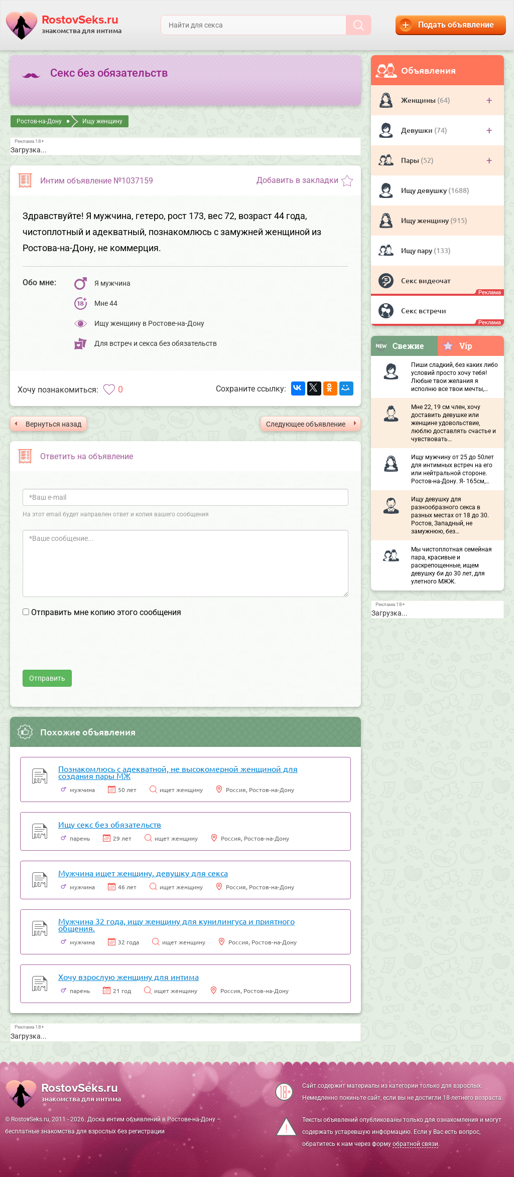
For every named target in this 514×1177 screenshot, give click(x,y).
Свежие (399, 345)
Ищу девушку (424, 190)
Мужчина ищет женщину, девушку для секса (143, 873)
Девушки (417, 130)
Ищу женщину (425, 220)
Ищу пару (417, 250)
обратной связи (415, 1143)
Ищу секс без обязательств (109, 824)
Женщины (419, 100)
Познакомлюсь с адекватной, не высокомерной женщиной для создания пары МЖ (178, 771)
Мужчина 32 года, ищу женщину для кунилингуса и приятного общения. (176, 924)
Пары (411, 160)
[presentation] (99, 650)
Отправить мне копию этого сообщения (106, 612)
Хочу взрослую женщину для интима (128, 976)
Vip (457, 345)
